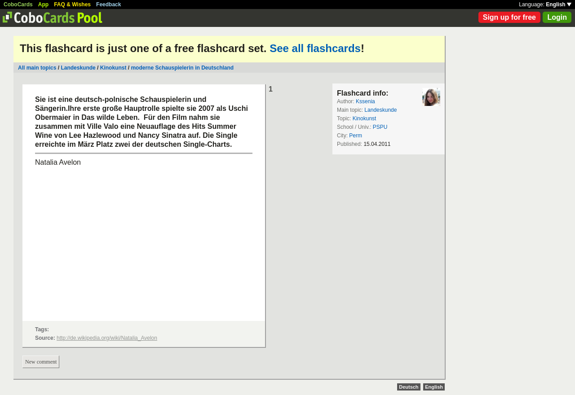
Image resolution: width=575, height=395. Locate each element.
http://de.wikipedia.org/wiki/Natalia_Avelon (107, 338)
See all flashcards (315, 48)
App (43, 4)
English (558, 4)
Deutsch (408, 387)
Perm (355, 135)
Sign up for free (509, 17)
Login (557, 17)
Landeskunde (78, 68)
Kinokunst (113, 68)
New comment (41, 362)
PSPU (380, 127)
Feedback (108, 4)
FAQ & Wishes (72, 4)
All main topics (37, 68)
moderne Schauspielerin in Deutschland (182, 68)
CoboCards (18, 4)
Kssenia (365, 101)
